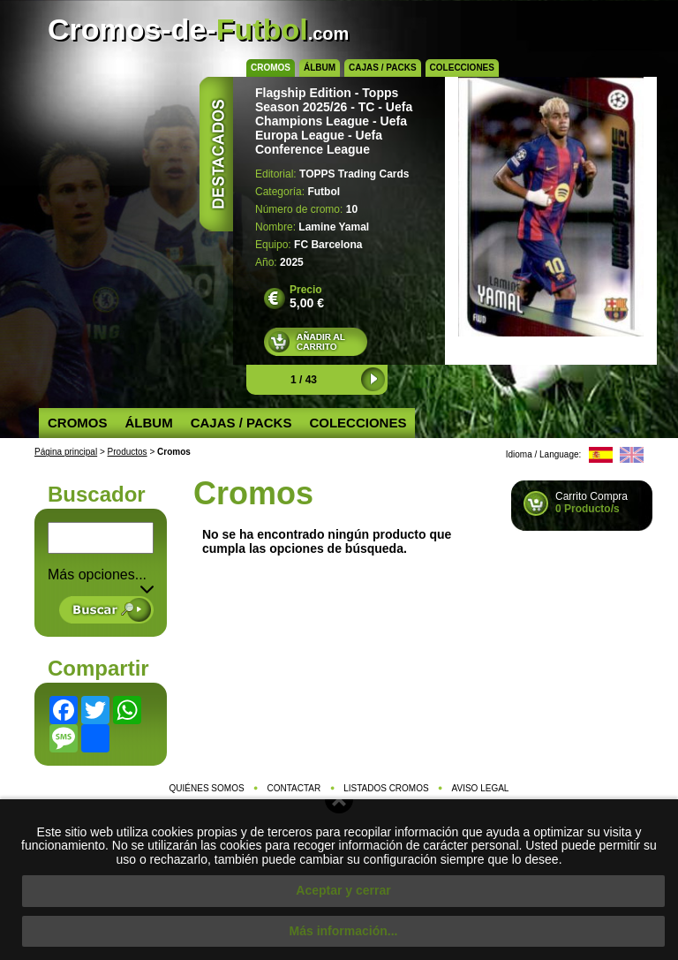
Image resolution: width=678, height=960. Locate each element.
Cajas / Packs (383, 67)
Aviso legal (480, 788)
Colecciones (462, 67)
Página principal (65, 452)
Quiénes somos (207, 788)
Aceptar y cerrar (343, 890)
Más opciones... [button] (101, 575)
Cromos (270, 67)
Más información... (344, 931)
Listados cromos (386, 788)
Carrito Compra (591, 502)
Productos (127, 452)
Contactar (294, 788)
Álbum (319, 67)
